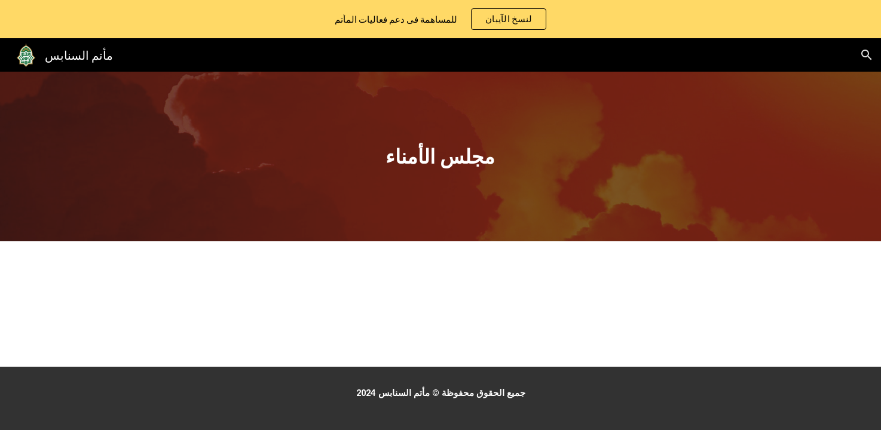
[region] (440, 19)
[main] (440, 156)
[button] (866, 55)
